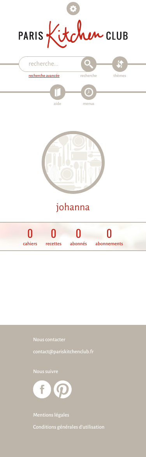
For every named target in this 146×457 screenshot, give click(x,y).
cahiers (30, 236)
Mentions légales (51, 415)
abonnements (109, 236)
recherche (88, 76)
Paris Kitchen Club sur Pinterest (63, 389)
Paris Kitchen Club (73, 34)
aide (57, 104)
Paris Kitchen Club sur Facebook (42, 389)
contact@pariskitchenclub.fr (63, 351)
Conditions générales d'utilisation (68, 427)
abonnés (78, 236)
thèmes (119, 76)
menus (88, 104)
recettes (54, 236)
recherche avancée (44, 76)
